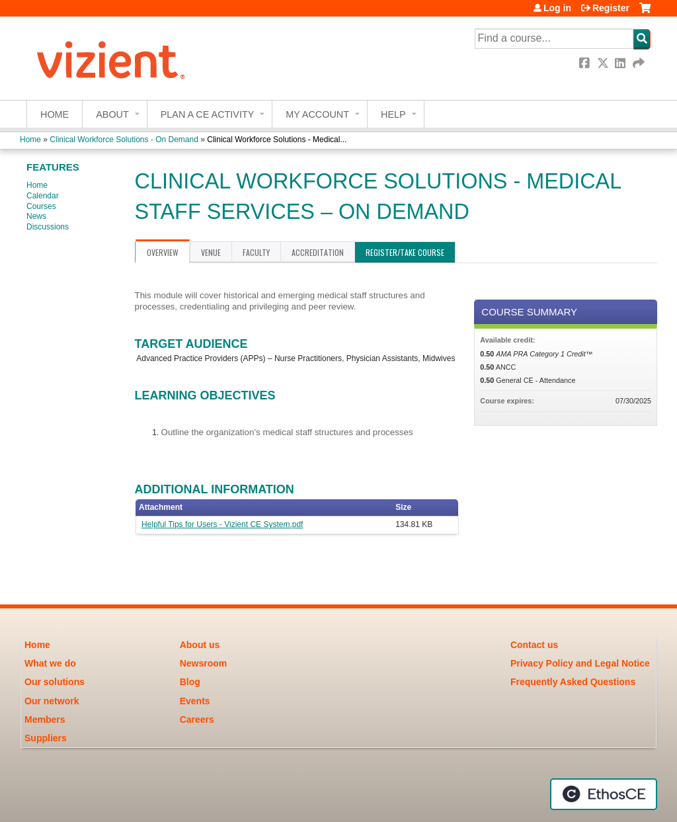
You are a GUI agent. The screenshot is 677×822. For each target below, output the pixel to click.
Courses (41, 206)
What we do (50, 663)
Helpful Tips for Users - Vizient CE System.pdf (222, 524)
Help (393, 114)
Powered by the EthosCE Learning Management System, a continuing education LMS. (603, 794)
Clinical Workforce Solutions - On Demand (124, 139)
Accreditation (318, 252)
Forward (639, 63)
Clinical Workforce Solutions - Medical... (276, 139)
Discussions (47, 226)
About (112, 114)
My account (317, 114)
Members (44, 719)
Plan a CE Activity (208, 114)
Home (54, 114)
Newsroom (203, 663)
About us (200, 644)
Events (195, 701)
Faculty (256, 252)
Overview (163, 252)
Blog (190, 682)
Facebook (585, 63)
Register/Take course (405, 252)
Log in (557, 8)
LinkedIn (621, 63)
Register (610, 8)
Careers (197, 719)
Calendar (42, 195)
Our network (51, 701)
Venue (211, 252)
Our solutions (54, 682)
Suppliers (45, 738)
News (36, 216)
